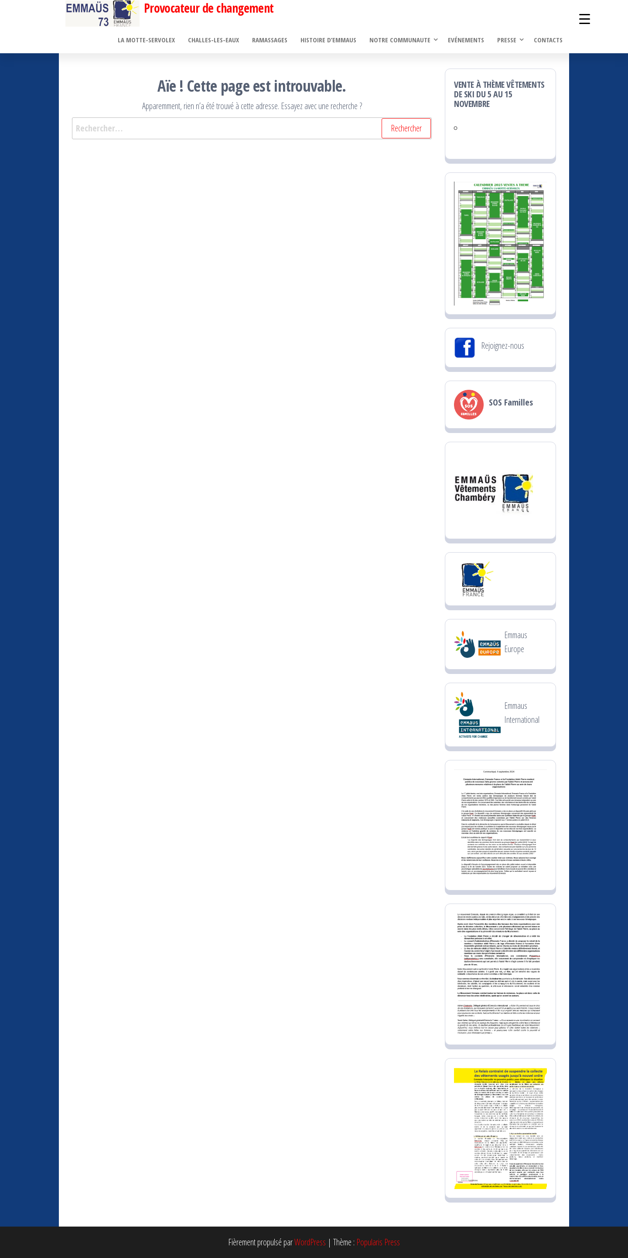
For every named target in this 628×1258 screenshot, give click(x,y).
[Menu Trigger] (585, 19)
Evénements (466, 39)
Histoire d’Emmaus (328, 39)
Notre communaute (399, 39)
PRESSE (506, 39)
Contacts (548, 39)
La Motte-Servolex (146, 39)
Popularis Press (378, 1242)
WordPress (310, 1242)
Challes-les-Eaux (213, 39)
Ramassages (269, 39)
